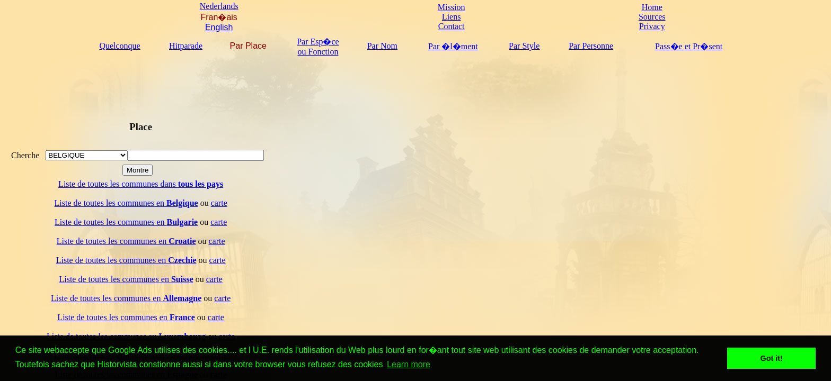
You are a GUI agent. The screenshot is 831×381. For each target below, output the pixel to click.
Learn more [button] (408, 364)
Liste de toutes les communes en (126, 202)
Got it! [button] (772, 358)
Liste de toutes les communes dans (140, 183)
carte (219, 202)
